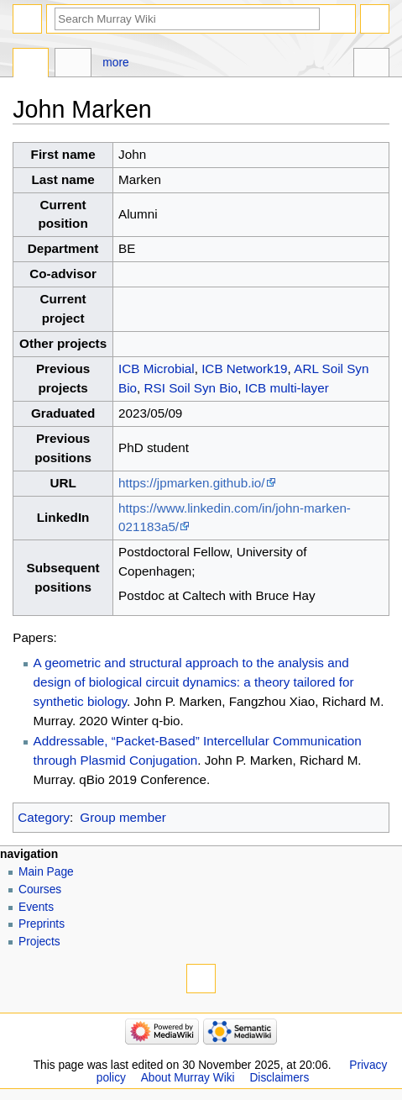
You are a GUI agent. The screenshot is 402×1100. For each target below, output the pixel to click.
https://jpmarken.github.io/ (191, 483)
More (115, 62)
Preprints (41, 924)
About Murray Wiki (188, 1077)
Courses (39, 889)
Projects (39, 941)
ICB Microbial (156, 368)
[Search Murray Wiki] (187, 19)
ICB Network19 (244, 368)
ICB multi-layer (287, 388)
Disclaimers (279, 1077)
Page (30, 65)
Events (36, 907)
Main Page (46, 872)
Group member (122, 817)
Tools (371, 65)
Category (44, 817)
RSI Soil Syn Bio (191, 388)
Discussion (72, 65)
